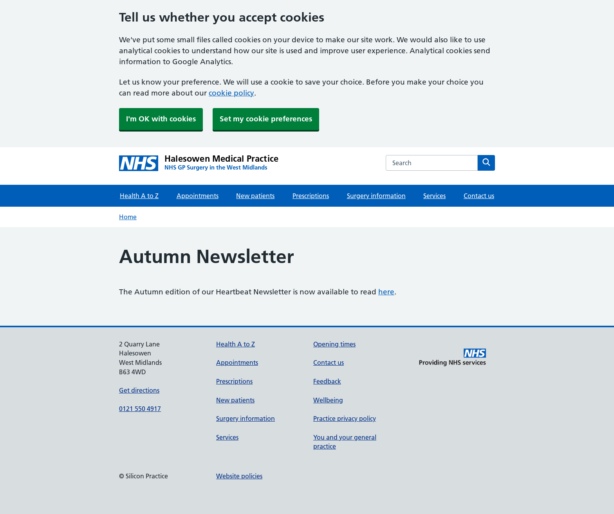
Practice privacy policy (344, 418)
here (386, 291)
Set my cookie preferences (266, 118)
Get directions (139, 390)
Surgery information (376, 196)
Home (128, 217)
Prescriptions (311, 196)
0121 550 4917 (140, 409)
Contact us (479, 196)
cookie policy (231, 92)
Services (434, 196)
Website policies (239, 476)
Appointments (198, 196)
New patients (255, 196)
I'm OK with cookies (161, 118)
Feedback (327, 381)
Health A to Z (139, 196)
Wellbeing (328, 400)
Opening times (334, 344)
